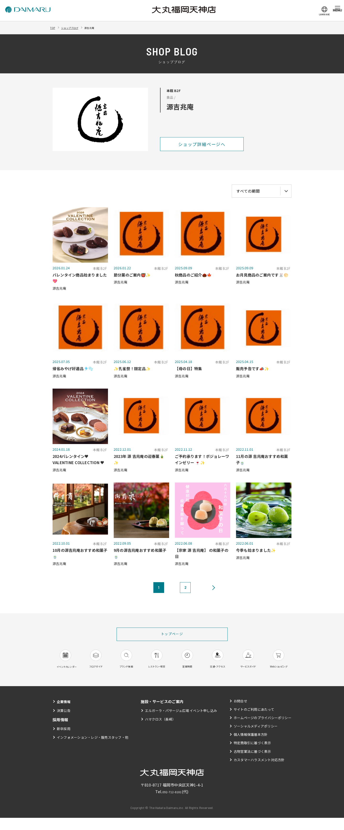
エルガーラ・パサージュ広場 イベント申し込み (181, 722)
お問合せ (240, 713)
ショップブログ (75, 27)
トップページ (172, 634)
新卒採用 (63, 740)
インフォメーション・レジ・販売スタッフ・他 (93, 749)
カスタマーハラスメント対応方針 (259, 771)
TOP (53, 27)
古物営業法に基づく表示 (252, 763)
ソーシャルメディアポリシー (255, 738)
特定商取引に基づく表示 (252, 755)
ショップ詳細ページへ (202, 144)
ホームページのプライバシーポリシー (262, 729)
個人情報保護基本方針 (250, 746)
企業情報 (64, 713)
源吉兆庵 (100, 27)
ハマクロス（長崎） (160, 731)
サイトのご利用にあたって (253, 721)
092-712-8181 (172, 804)
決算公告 (63, 722)
